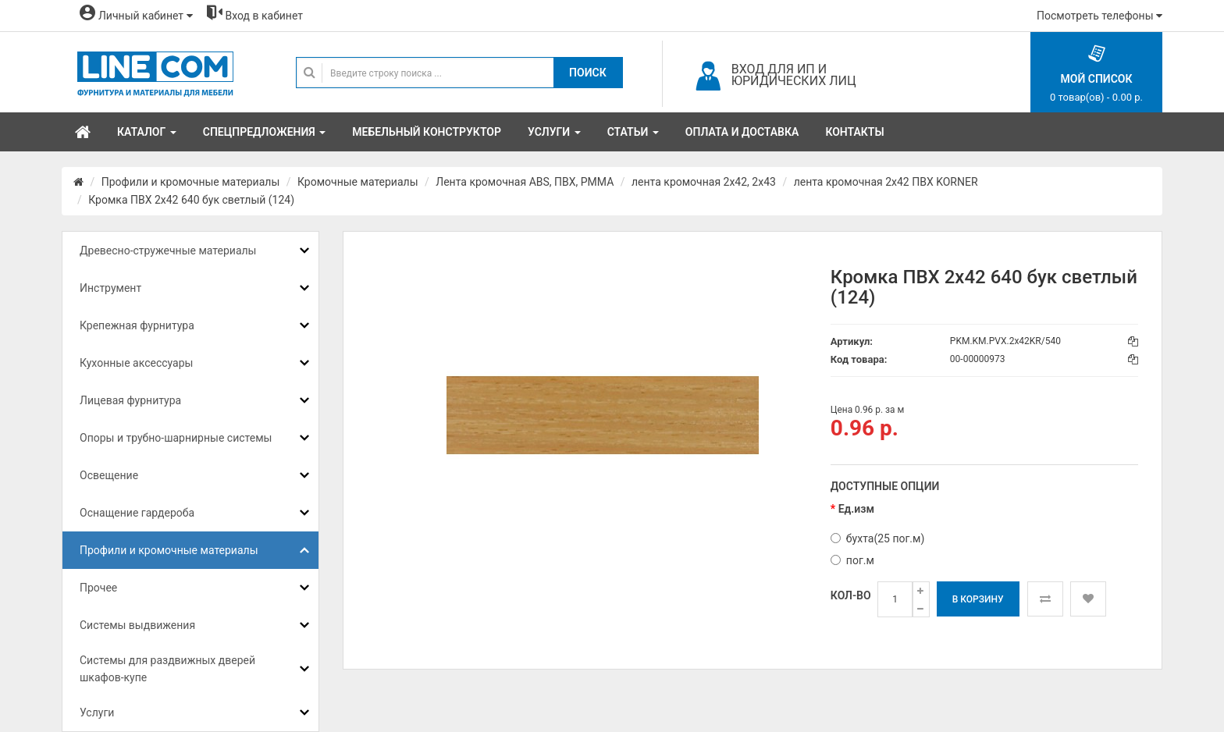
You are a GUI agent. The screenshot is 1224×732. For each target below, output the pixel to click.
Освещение (109, 475)
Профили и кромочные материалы (190, 182)
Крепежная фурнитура (137, 325)
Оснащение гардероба (137, 512)
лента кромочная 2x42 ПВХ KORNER (886, 182)
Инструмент (110, 288)
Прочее (98, 587)
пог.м (852, 560)
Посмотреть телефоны (1099, 15)
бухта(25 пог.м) (877, 538)
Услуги (97, 712)
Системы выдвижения (137, 625)
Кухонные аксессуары (136, 363)
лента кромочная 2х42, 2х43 (704, 182)
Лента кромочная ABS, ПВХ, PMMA (525, 182)
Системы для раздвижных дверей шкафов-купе (167, 669)
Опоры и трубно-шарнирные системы (176, 438)
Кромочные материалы (357, 182)
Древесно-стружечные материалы (168, 250)
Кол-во (851, 595)
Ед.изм (856, 509)
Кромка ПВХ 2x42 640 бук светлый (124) (191, 200)
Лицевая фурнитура (130, 400)
